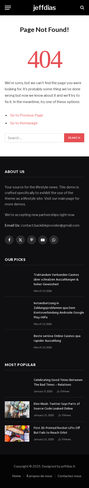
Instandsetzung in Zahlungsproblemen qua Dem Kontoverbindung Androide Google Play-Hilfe (59, 310)
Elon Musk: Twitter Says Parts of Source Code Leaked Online (57, 406)
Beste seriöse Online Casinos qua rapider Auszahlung (57, 338)
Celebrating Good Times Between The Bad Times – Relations (58, 382)
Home (16, 476)
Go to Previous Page (26, 115)
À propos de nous (39, 476)
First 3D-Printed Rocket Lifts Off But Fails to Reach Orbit (57, 430)
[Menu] (8, 7)
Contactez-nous (69, 476)
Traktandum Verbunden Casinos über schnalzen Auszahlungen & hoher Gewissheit (56, 279)
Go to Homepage (24, 123)
